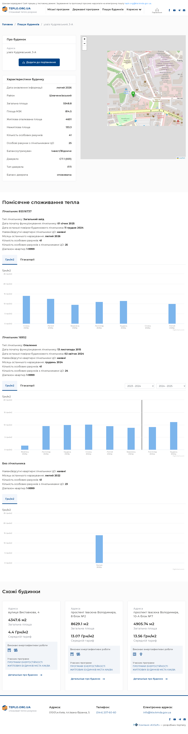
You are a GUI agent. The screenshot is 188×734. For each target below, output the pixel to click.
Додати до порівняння (41, 62)
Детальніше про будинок (25, 675)
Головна (7, 24)
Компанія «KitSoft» (150, 725)
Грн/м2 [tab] (9, 259)
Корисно (132, 9)
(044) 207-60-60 (106, 712)
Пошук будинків (113, 9)
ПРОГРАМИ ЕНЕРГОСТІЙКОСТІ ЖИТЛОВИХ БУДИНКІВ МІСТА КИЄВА (28, 664)
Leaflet (181, 158)
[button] (133, 94)
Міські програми (58, 9)
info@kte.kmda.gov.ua (157, 712)
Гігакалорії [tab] (27, 259)
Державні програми (86, 9)
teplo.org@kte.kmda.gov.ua (138, 3)
